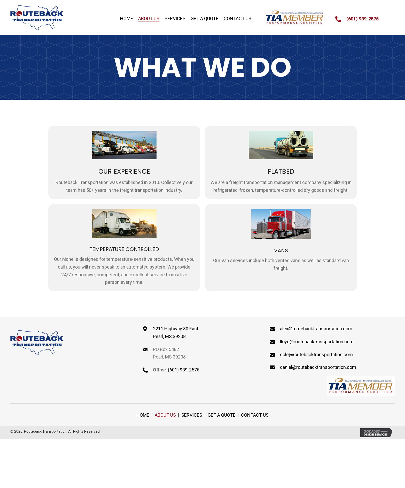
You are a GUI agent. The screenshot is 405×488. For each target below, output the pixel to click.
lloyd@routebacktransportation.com (317, 341)
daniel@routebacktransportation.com (318, 367)
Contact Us (255, 415)
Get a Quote (222, 415)
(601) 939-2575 (362, 18)
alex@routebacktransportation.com (316, 328)
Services (191, 415)
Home (142, 415)
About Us (165, 415)
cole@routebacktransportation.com (316, 354)
